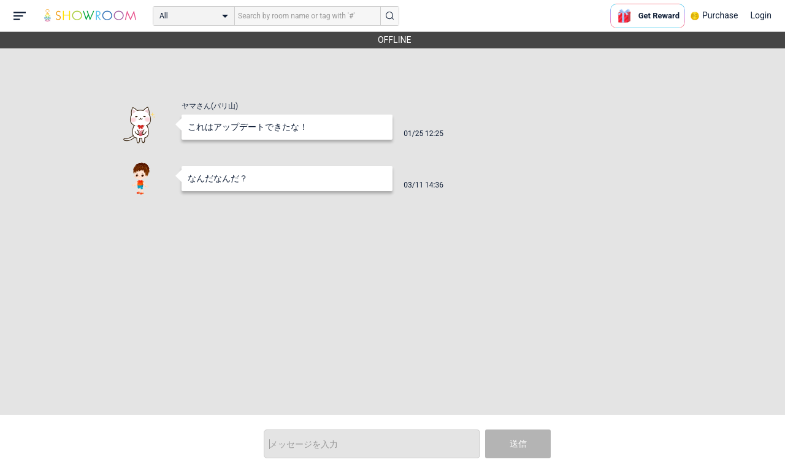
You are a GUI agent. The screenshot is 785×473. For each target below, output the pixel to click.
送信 (518, 443)
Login (761, 15)
